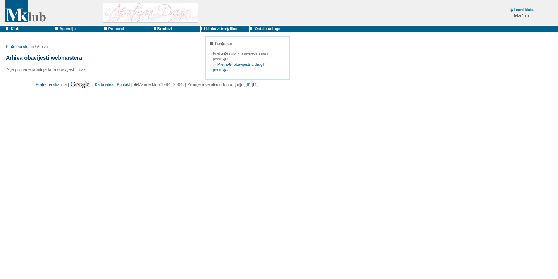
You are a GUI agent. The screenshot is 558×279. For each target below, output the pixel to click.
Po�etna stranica (51, 85)
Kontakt (123, 85)
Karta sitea (104, 85)
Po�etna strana (20, 47)
